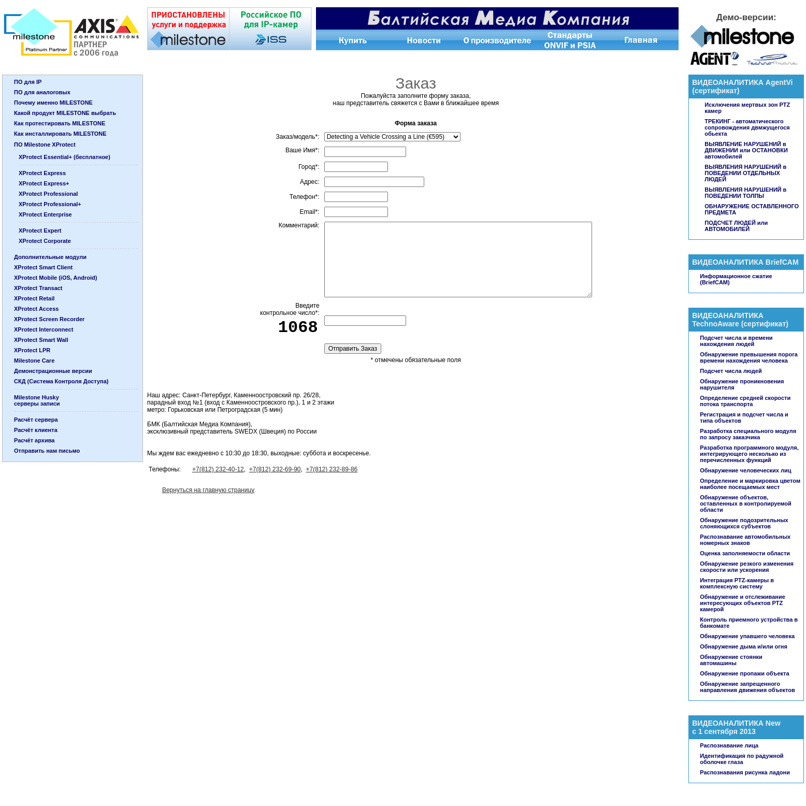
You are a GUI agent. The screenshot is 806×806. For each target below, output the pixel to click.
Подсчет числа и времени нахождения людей (736, 341)
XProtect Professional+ (50, 204)
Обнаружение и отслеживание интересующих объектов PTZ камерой (742, 603)
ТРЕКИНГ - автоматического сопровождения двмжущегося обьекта (747, 127)
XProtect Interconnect (43, 329)
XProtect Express (42, 173)
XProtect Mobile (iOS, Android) (55, 278)
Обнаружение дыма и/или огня (743, 646)
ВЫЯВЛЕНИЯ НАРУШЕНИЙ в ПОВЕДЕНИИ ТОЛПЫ (745, 192)
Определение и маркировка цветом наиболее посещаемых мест (750, 484)
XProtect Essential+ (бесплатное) (64, 157)
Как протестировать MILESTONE (59, 123)
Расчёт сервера (36, 419)
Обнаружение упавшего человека (747, 636)
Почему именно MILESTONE (53, 102)
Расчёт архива (34, 440)
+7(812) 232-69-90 (275, 469)
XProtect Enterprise (45, 214)
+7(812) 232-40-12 (218, 469)
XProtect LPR (32, 350)
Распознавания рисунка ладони (745, 772)
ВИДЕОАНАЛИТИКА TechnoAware (728, 319)
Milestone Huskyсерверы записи (37, 400)
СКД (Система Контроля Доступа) (61, 381)
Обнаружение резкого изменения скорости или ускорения (747, 566)
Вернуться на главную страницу (208, 490)
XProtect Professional (48, 194)
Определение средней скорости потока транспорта (745, 401)
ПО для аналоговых (42, 92)
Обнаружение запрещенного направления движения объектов (747, 687)
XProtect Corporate (45, 241)
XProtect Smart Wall (41, 340)
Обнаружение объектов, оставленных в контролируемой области (745, 503)
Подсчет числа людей (730, 371)
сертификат (716, 91)
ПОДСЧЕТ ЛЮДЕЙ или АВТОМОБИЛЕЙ (736, 226)
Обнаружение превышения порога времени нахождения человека (749, 357)
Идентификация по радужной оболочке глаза (741, 759)
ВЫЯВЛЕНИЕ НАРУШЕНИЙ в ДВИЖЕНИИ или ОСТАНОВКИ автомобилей (746, 150)
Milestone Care (34, 360)
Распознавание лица (729, 745)
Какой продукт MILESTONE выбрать (65, 113)
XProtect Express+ (44, 183)
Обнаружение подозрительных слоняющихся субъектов (744, 523)
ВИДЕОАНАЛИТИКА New (736, 723)
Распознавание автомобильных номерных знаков (745, 540)
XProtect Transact (38, 288)
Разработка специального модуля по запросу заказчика (748, 434)
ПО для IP (27, 82)
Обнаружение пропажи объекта (744, 673)
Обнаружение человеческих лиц (745, 470)
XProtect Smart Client (43, 267)
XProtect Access (36, 309)
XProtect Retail (34, 298)
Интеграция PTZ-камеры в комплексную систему (737, 583)
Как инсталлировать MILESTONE (60, 134)
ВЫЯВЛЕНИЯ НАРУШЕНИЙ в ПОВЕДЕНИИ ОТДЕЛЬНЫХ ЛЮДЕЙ (745, 173)
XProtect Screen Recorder (49, 319)
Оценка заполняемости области (745, 553)
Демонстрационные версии (53, 371)
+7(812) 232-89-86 (332, 469)
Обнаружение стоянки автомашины (731, 660)
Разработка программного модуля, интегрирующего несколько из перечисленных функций (749, 453)
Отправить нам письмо (47, 451)
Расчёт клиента (35, 430)
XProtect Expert (40, 230)
